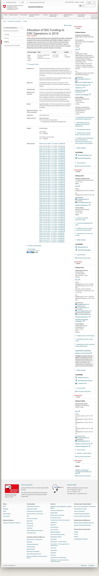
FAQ (28, 516)
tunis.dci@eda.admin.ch (84, 314)
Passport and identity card (56, 510)
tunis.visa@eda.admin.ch (84, 311)
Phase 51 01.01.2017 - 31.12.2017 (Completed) (52, 165)
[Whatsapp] (35, 252)
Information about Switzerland (82, 513)
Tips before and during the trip (34, 511)
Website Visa (80, 87)
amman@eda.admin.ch (84, 79)
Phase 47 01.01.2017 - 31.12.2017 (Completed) (52, 172)
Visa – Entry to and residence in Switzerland (85, 506)
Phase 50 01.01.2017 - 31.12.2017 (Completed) (52, 167)
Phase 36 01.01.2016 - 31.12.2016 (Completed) (52, 187)
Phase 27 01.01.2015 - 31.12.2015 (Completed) (52, 203)
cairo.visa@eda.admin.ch (84, 202)
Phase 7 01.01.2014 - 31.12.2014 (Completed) (51, 234)
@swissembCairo (83, 247)
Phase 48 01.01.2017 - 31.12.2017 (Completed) (52, 170)
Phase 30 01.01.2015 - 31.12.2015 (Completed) (52, 198)
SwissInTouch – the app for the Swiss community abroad (59, 560)
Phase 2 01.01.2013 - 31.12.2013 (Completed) (51, 240)
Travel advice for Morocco (33, 506)
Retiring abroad (31, 549)
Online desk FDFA (26, 485)
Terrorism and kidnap (32, 518)
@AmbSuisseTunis (83, 377)
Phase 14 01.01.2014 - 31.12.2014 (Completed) (52, 224)
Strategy (76, 532)
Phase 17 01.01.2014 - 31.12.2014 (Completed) (52, 219)
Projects (76, 536)
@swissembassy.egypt (84, 250)
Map (77, 49)
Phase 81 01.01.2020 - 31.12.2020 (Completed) (52, 143)
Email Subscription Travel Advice (35, 530)
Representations (13, 16)
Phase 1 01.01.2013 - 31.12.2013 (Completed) (51, 241)
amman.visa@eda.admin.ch (85, 82)
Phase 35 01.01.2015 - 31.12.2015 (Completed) (52, 189)
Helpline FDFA (71, 485)
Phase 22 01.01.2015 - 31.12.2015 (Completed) (52, 212)
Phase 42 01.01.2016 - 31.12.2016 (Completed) (52, 177)
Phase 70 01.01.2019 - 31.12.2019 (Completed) (52, 153)
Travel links (29, 528)
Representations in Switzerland (34, 539)
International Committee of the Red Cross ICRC (83, 471)
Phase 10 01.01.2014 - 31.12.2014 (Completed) (52, 231)
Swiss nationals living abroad (34, 554)
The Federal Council (11, 2)
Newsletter (5, 509)
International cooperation (84, 16)
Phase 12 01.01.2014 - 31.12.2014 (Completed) (52, 227)
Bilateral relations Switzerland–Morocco (84, 522)
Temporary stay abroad (32, 544)
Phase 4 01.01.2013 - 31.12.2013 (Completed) (51, 236)
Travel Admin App (31, 533)
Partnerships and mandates (80, 539)
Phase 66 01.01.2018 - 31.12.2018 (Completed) (52, 158)
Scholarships (53, 539)
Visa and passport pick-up (83, 129)
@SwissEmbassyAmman (85, 155)
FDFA (22, 2)
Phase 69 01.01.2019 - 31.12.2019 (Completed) (52, 154)
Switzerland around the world (36, 2)
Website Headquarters (82, 85)
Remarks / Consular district (84, 453)
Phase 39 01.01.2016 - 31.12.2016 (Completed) (52, 182)
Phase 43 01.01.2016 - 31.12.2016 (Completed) (52, 175)
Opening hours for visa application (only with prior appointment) (82, 124)
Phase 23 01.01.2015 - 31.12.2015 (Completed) (52, 210)
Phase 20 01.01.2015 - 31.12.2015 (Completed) (52, 215)
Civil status (53, 555)
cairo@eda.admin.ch (83, 199)
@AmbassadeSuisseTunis (85, 380)
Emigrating (29, 542)
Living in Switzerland (79, 511)
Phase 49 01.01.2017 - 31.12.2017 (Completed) (52, 168)
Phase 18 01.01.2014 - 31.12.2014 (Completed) (52, 217)
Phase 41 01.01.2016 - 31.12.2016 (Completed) (52, 179)
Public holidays (81, 148)
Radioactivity (30, 523)
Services (46, 16)
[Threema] (33, 252)
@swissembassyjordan (84, 158)
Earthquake (29, 521)
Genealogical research (55, 537)
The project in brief (33, 64)
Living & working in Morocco (35, 16)
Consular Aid (30, 525)
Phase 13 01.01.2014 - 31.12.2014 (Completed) (52, 226)
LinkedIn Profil (82, 383)
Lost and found (54, 529)
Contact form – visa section (83, 350)
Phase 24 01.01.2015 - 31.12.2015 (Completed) (52, 208)
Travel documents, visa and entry (35, 513)
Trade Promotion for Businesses (58, 557)
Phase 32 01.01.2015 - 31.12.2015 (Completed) (52, 194)
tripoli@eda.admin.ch (83, 441)
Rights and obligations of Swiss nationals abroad (37, 557)
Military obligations (55, 532)
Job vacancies (6, 516)
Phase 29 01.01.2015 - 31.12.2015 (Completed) (52, 200)
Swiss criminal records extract (57, 534)
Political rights (53, 513)
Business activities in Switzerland (82, 516)
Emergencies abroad (55, 517)
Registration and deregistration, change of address (61, 507)
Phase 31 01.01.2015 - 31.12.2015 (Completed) (52, 196)
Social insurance (54, 527)
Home (4, 21)
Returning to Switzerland (33, 551)
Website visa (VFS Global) (83, 353)
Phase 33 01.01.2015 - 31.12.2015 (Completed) (52, 193)
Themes (76, 534)
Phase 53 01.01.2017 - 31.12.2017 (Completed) (52, 161)
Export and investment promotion (82, 525)
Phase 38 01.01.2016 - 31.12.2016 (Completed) (52, 184)
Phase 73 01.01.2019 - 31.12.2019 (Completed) (52, 147)
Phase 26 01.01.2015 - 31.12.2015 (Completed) (52, 205)
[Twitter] (29, 252)
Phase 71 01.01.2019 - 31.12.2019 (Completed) (52, 151)
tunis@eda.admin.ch (83, 304)
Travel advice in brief (32, 509)
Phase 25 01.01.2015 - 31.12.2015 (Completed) (52, 207)
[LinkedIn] (31, 252)
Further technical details (34, 245)
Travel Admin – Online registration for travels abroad (59, 544)
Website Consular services (83, 444)
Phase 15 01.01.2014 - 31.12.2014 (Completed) (52, 222)
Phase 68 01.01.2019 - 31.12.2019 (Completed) (52, 156)
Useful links (53, 548)
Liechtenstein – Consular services (58, 541)
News (5, 16)
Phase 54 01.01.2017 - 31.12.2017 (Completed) (52, 160)
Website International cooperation (81, 91)
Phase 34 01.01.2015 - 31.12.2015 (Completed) (52, 191)
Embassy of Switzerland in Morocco (12, 522)
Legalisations (53, 522)
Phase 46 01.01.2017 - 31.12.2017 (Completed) (52, 174)
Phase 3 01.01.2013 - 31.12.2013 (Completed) (51, 238)
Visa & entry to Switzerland (56, 16)
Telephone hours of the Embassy (85, 335)
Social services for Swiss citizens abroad (60, 520)
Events (4, 511)
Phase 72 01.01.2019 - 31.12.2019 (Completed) (52, 149)
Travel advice (23, 16)
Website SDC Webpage (83, 94)
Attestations (53, 525)
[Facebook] (28, 252)
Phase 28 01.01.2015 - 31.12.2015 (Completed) (52, 201)
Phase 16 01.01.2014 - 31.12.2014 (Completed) (52, 220)
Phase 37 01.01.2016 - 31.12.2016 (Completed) (52, 186)
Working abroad (31, 546)
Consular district (81, 163)
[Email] (37, 252)
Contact (77, 28)
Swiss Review (53, 550)
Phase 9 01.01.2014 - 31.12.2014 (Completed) (51, 233)
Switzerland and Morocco (70, 16)
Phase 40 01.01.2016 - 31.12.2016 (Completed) (52, 181)
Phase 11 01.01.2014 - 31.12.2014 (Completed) (52, 229)
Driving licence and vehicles (57, 515)
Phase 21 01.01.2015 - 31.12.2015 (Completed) (52, 214)
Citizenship (53, 553)
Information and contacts (80, 509)
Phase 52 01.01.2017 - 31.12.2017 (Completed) (52, 163)
